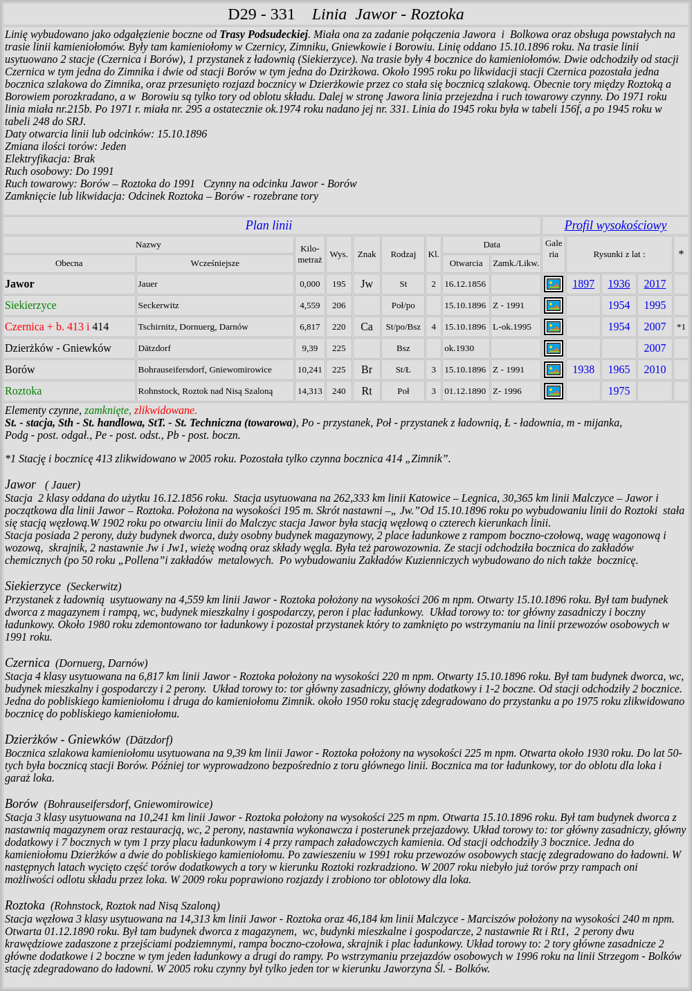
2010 (655, 369)
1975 (619, 391)
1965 (619, 369)
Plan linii (269, 225)
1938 (583, 369)
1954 (619, 305)
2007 (655, 326)
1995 (655, 305)
